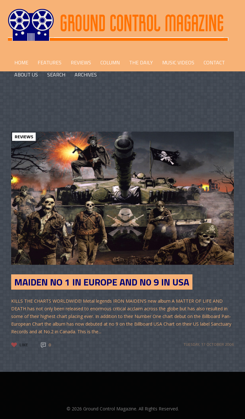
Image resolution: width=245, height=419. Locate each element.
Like (23, 344)
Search (56, 74)
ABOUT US (26, 74)
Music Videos (178, 62)
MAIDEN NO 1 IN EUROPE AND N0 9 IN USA (101, 282)
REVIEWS (81, 62)
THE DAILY (141, 62)
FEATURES (49, 62)
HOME (21, 62)
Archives (86, 74)
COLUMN (110, 62)
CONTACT (214, 62)
